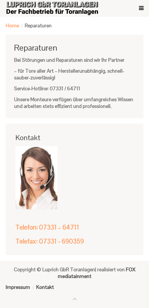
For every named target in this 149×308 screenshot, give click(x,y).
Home (12, 25)
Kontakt (45, 287)
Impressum (18, 287)
